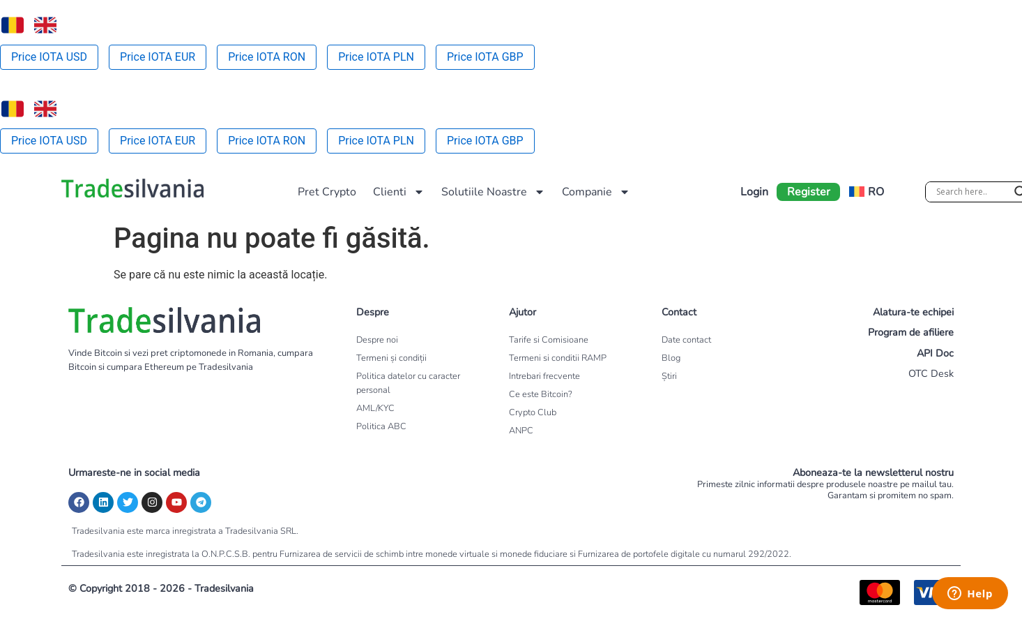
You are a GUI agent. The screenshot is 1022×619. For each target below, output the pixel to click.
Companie (596, 192)
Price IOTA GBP (485, 57)
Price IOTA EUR (157, 57)
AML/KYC (375, 408)
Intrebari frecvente (544, 376)
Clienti (399, 192)
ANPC (521, 430)
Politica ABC (381, 426)
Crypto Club (532, 412)
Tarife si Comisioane (548, 340)
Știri (669, 376)
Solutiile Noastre (493, 192)
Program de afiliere (911, 332)
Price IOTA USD (49, 57)
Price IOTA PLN (376, 57)
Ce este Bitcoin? (540, 394)
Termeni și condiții (391, 358)
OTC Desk (931, 373)
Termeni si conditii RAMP (558, 358)
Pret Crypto (327, 192)
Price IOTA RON (266, 57)
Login (754, 192)
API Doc (935, 353)
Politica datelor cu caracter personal (408, 383)
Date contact (686, 340)
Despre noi (377, 340)
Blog (671, 358)
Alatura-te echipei (913, 312)
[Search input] (971, 192)
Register (808, 192)
